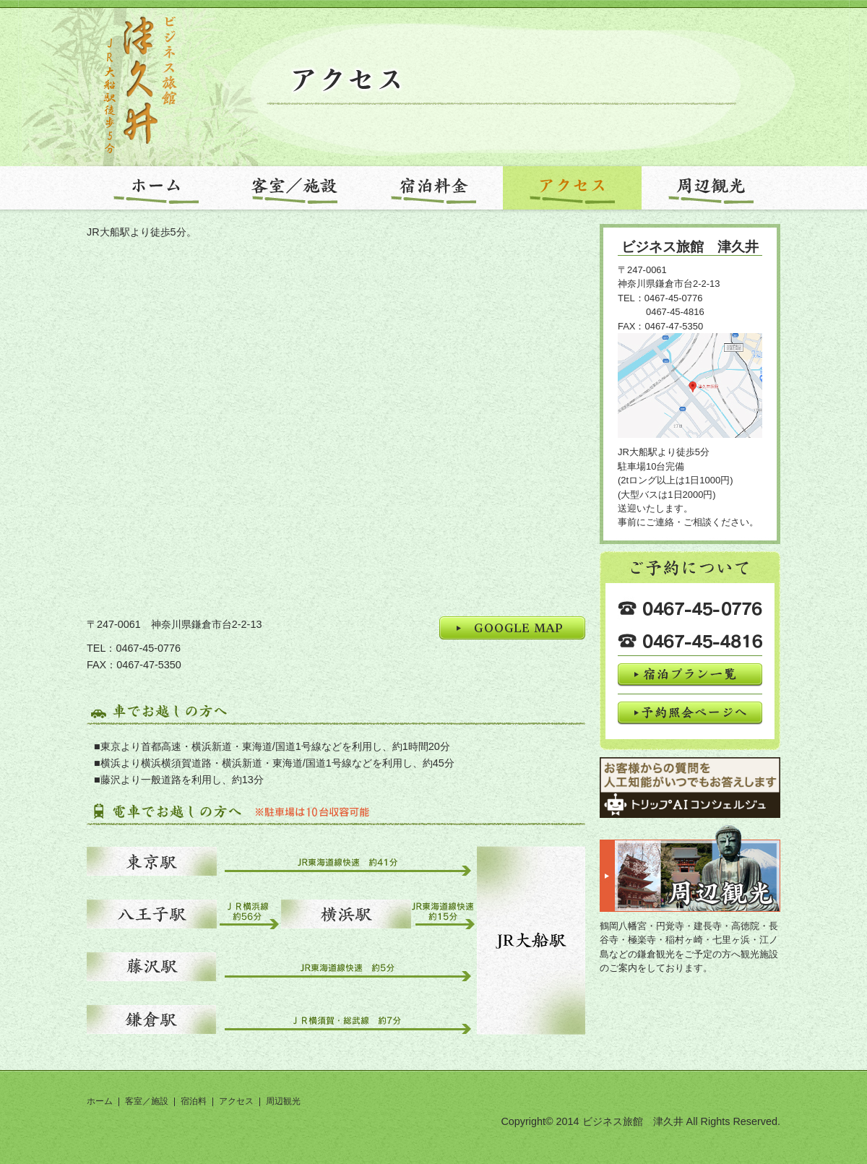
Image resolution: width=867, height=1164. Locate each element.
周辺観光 (283, 1101)
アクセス (236, 1101)
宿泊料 (194, 1101)
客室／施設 (146, 1101)
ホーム (100, 1101)
